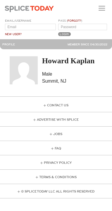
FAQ (58, 148)
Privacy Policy (58, 163)
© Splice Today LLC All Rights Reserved (57, 191)
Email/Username (18, 21)
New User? (13, 34)
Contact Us (57, 105)
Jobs (57, 134)
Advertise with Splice (58, 120)
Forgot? (74, 21)
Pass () (70, 21)
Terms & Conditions (58, 177)
